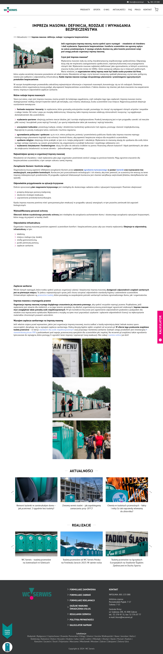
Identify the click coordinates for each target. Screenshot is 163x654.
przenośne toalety (45, 295)
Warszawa (74, 641)
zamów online (115, 335)
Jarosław (124, 636)
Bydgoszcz (41, 636)
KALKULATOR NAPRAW (81, 624)
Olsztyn (105, 638)
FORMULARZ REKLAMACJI (82, 600)
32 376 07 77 (135, 614)
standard (43, 329)
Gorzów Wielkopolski (104, 636)
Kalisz (132, 636)
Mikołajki (97, 638)
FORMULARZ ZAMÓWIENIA (83, 589)
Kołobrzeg (35, 638)
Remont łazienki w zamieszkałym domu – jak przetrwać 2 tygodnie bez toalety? (36, 507)
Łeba (76, 638)
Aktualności (81, 470)
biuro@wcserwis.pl (137, 2)
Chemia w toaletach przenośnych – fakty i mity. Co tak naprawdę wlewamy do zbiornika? (126, 508)
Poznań (120, 638)
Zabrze (103, 641)
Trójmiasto (63, 641)
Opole (113, 638)
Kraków (69, 638)
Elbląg (82, 636)
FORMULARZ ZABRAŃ (80, 594)
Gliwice (90, 636)
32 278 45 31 (119, 614)
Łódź (82, 638)
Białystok (31, 636)
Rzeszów (38, 641)
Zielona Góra (123, 641)
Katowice (45, 638)
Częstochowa (53, 636)
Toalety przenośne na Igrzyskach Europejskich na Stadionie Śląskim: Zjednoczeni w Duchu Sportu (127, 562)
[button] (12, 493)
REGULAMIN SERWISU (80, 614)
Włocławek (84, 641)
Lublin (88, 638)
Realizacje (81, 524)
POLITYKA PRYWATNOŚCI (82, 619)
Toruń (55, 641)
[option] (36, 493)
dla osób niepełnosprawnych (61, 329)
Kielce (53, 638)
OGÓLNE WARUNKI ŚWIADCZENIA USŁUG (80, 607)
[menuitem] (85, 9)
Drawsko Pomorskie (69, 636)
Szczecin (47, 641)
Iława (117, 636)
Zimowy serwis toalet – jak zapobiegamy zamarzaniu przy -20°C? (81, 507)
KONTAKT (113, 589)
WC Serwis (90, 648)
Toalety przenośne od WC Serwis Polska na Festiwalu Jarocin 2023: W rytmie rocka (81, 561)
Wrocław (94, 641)
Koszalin (61, 638)
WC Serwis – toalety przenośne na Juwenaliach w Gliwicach (36, 561)
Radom (128, 638)
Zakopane (111, 641)
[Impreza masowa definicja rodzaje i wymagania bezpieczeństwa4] (33, 55)
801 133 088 (155, 2)
